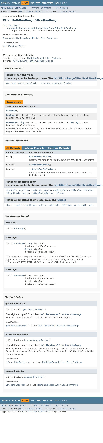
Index (58, 3)
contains (24, 190)
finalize (19, 205)
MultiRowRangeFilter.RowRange (44, 58)
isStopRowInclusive (42, 193)
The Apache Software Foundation (36, 412)
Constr (29, 12)
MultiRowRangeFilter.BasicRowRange (36, 38)
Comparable (9, 38)
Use (32, 3)
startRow (10, 83)
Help (64, 3)
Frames (35, 8)
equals (47, 190)
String (20, 122)
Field (21, 12)
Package (16, 3)
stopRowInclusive (62, 83)
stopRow (45, 83)
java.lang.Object (11, 25)
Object (61, 200)
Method (38, 12)
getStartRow (60, 190)
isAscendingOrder (39, 165)
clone (9, 205)
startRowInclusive (28, 83)
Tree (38, 3)
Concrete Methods (58, 148)
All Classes (62, 8)
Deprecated (47, 3)
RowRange (11, 111)
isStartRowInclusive (17, 193)
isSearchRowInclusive (41, 169)
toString (67, 205)
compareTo (11, 190)
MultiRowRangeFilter (14, 46)
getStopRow (75, 190)
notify (42, 205)
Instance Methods (34, 148)
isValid (60, 193)
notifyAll (53, 205)
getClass (31, 205)
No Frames (46, 8)
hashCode (88, 190)
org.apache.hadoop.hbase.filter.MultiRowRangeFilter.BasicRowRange (41, 28)
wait (76, 205)
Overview (5, 3)
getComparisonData (39, 157)
